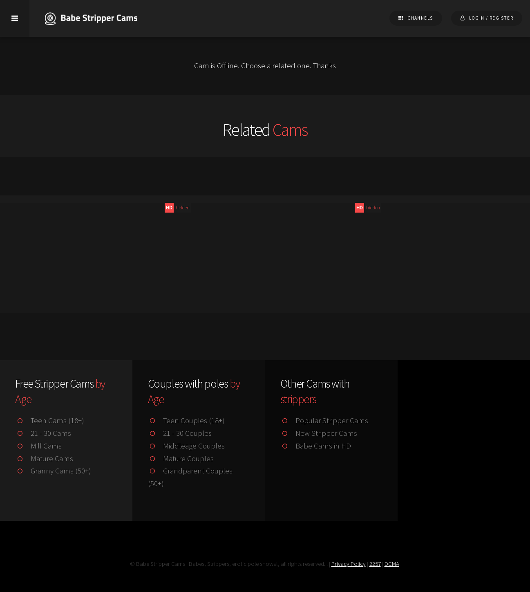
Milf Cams (38, 446)
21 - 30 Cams (43, 433)
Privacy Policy (348, 563)
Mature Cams (44, 458)
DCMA (392, 563)
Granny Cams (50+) (53, 470)
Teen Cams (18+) (49, 420)
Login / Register (491, 18)
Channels (420, 18)
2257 (375, 563)
